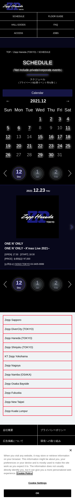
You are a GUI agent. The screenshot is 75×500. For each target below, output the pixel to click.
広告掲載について (13, 440)
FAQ (56, 25)
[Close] (71, 450)
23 (51, 145)
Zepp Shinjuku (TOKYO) (19, 347)
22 (40, 145)
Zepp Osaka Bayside (17, 383)
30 (51, 154)
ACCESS (18, 33)
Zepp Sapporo (13, 319)
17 (59, 136)
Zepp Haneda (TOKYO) (24, 52)
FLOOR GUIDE (55, 16)
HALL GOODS (18, 25)
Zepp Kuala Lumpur (16, 411)
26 (7, 154)
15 (40, 136)
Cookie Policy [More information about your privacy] (24, 473)
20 (18, 145)
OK (37, 493)
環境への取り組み (50, 440)
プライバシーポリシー (53, 430)
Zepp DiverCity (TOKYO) (19, 329)
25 (67, 145)
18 (67, 136)
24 (59, 145)
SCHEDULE (18, 16)
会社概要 (8, 430)
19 (7, 145)
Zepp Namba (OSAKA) (18, 374)
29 (40, 154)
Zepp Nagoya (12, 365)
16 (51, 136)
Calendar (37, 92)
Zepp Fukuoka (13, 392)
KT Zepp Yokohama (16, 356)
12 (7, 136)
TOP (8, 52)
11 (67, 127)
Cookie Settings (37, 483)
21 (29, 145)
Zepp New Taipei (14, 401)
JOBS (55, 33)
